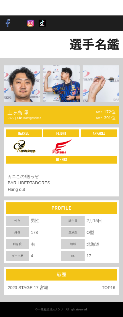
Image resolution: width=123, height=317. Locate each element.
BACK (15, 44)
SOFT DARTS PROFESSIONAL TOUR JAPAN (24, 7)
